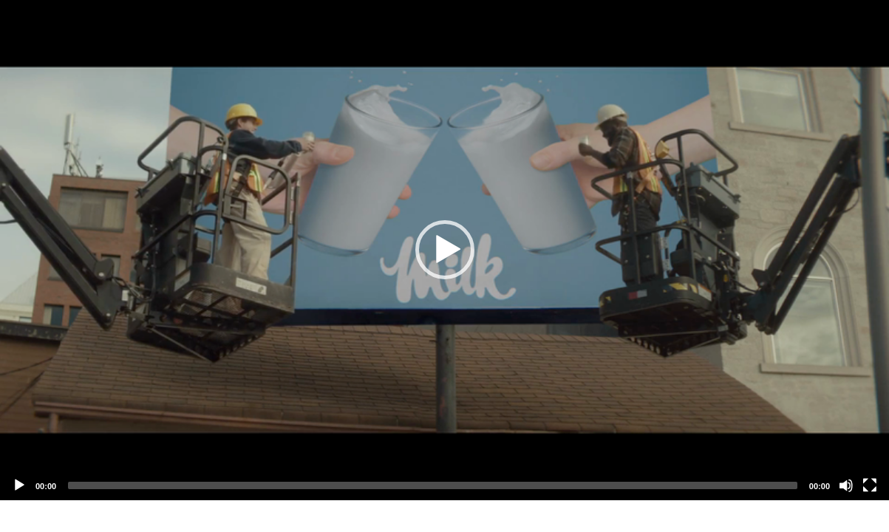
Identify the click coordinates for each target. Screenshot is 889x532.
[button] (444, 249)
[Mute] (846, 485)
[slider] (432, 485)
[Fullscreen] (869, 485)
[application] (444, 250)
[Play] (19, 485)
